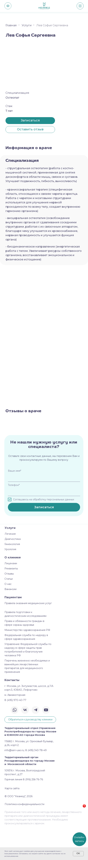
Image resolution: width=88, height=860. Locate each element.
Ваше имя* (14, 502)
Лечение (10, 565)
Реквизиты (11, 600)
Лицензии (10, 595)
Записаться (44, 539)
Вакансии (10, 621)
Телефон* (14, 517)
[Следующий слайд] (85, 437)
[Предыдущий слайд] (3, 437)
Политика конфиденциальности (24, 836)
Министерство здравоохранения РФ (27, 662)
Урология (10, 581)
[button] (30, 129)
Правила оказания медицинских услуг (28, 635)
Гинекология (12, 576)
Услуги (27, 25)
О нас (8, 615)
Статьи (8, 610)
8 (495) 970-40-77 (15, 732)
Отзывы (9, 605)
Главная (11, 25)
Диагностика (13, 570)
